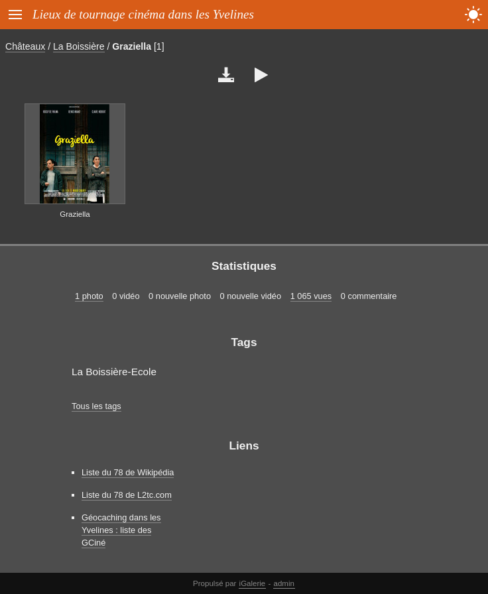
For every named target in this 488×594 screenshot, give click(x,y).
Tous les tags (96, 406)
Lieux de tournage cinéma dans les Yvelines (143, 14)
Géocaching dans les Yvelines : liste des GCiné (121, 530)
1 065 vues (311, 296)
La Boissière (78, 46)
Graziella (131, 46)
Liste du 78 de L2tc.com (127, 495)
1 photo (89, 296)
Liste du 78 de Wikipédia (128, 472)
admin (284, 583)
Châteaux (25, 46)
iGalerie (252, 583)
